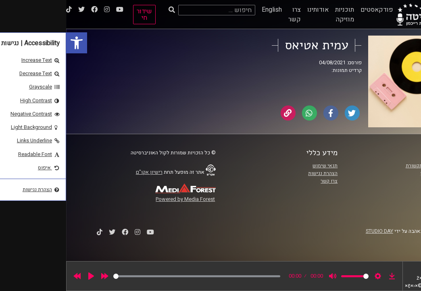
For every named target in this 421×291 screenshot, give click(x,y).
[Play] (25, 276)
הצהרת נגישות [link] (256, 173)
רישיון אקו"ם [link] (83, 172)
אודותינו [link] (252, 10)
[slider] (130, 276)
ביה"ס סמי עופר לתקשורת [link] (367, 165)
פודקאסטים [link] (310, 10)
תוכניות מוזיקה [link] (278, 14)
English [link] (206, 10)
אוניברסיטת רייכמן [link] (374, 173)
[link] (10, 42)
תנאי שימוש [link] (258, 165)
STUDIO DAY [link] (313, 231)
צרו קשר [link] (228, 14)
